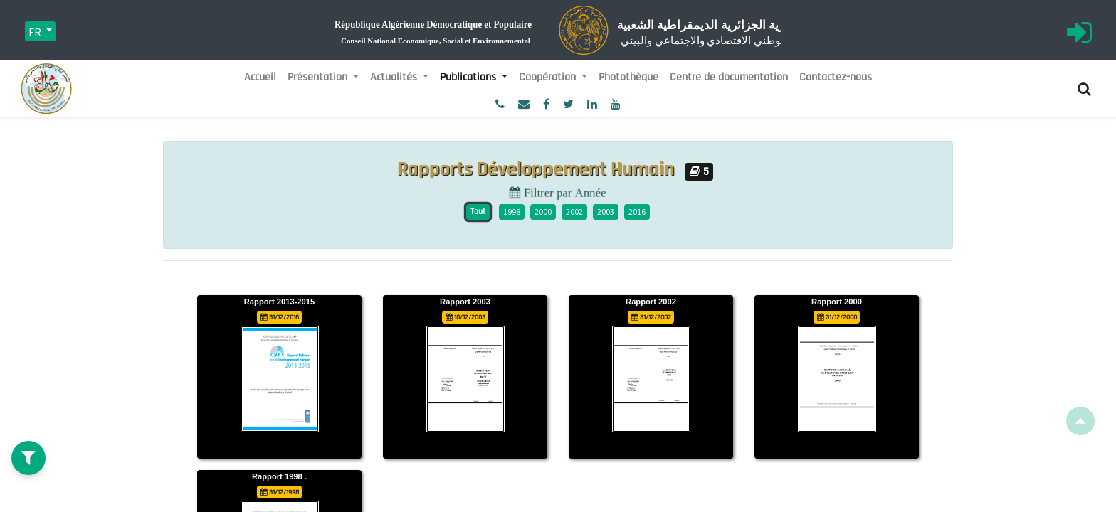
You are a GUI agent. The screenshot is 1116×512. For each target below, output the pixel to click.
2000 (543, 211)
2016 (637, 211)
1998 (511, 211)
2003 (605, 211)
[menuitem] (260, 77)
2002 (574, 211)
